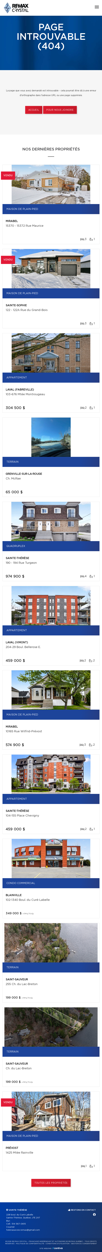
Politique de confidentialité (30, 1243)
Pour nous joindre (60, 110)
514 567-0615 (19, 1224)
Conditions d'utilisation (57, 1243)
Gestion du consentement (84, 1243)
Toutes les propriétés (51, 1183)
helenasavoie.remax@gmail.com (23, 1230)
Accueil (33, 110)
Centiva (58, 1248)
